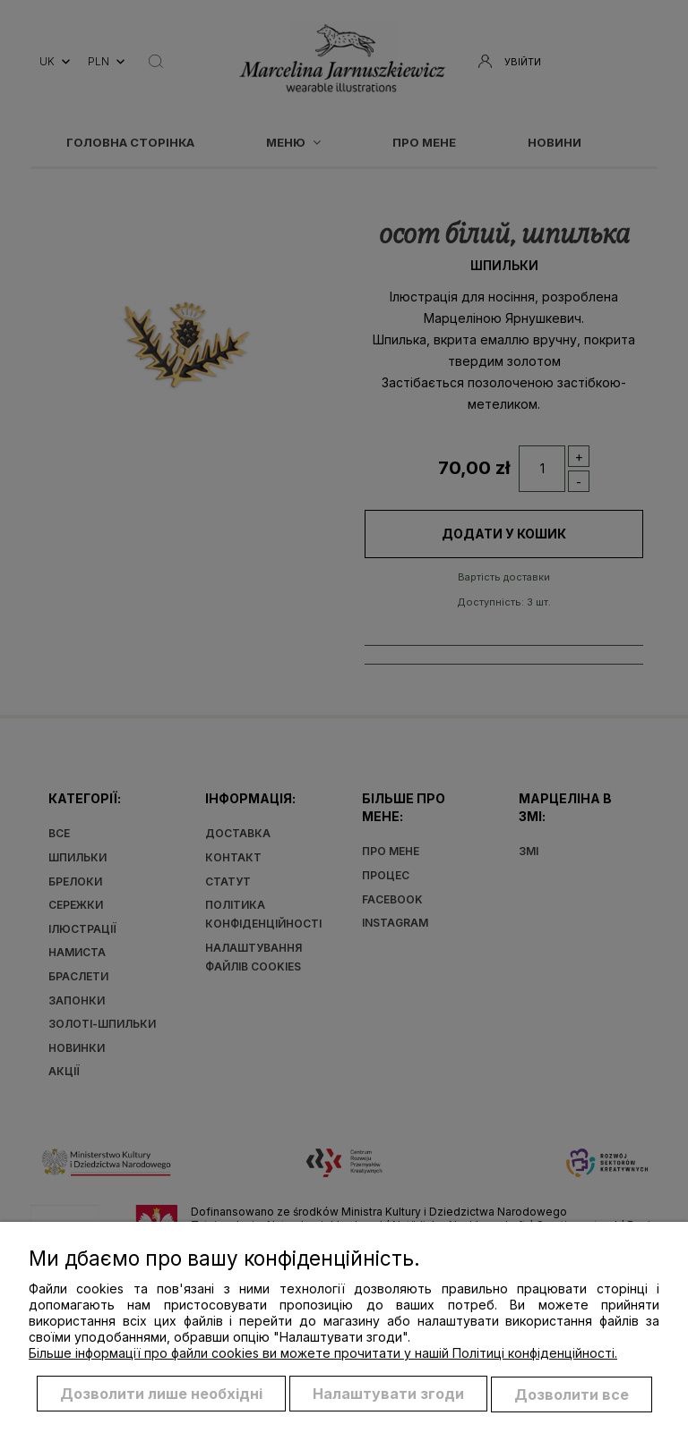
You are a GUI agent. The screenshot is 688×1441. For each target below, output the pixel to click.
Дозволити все (571, 1394)
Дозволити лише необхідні (161, 1394)
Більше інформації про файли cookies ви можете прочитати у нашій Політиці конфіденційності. (323, 1353)
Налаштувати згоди (388, 1394)
